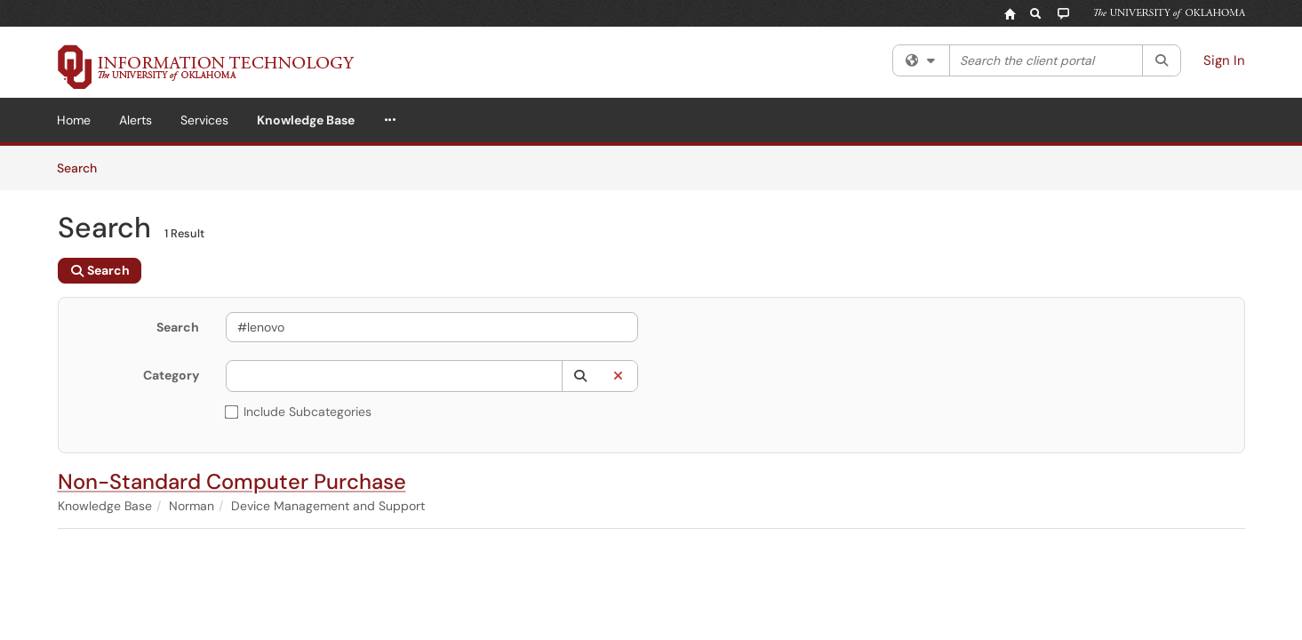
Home (74, 120)
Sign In (1224, 60)
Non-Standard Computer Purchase (232, 481)
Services (204, 120)
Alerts (135, 120)
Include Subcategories (298, 412)
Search (83, 167)
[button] (581, 376)
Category (171, 375)
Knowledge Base (306, 120)
